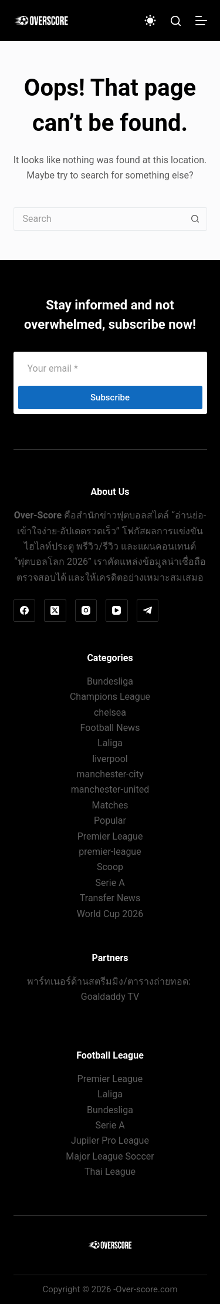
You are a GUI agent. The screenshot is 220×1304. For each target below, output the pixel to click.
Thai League (110, 1171)
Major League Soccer (110, 1156)
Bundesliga (110, 681)
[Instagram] (86, 610)
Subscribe (110, 397)
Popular (110, 820)
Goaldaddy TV (110, 996)
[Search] (176, 21)
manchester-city (109, 774)
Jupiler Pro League (110, 1140)
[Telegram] (148, 610)
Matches (110, 805)
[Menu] (201, 20)
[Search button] (195, 219)
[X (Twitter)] (55, 610)
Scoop (110, 866)
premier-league (110, 851)
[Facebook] (24, 610)
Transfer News (110, 898)
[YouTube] (117, 610)
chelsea (110, 712)
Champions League (110, 696)
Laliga (110, 743)
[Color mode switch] (150, 20)
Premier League (110, 836)
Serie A (109, 882)
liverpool (109, 758)
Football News (110, 727)
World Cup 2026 (110, 913)
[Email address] (110, 368)
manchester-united (110, 789)
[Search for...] (98, 219)
